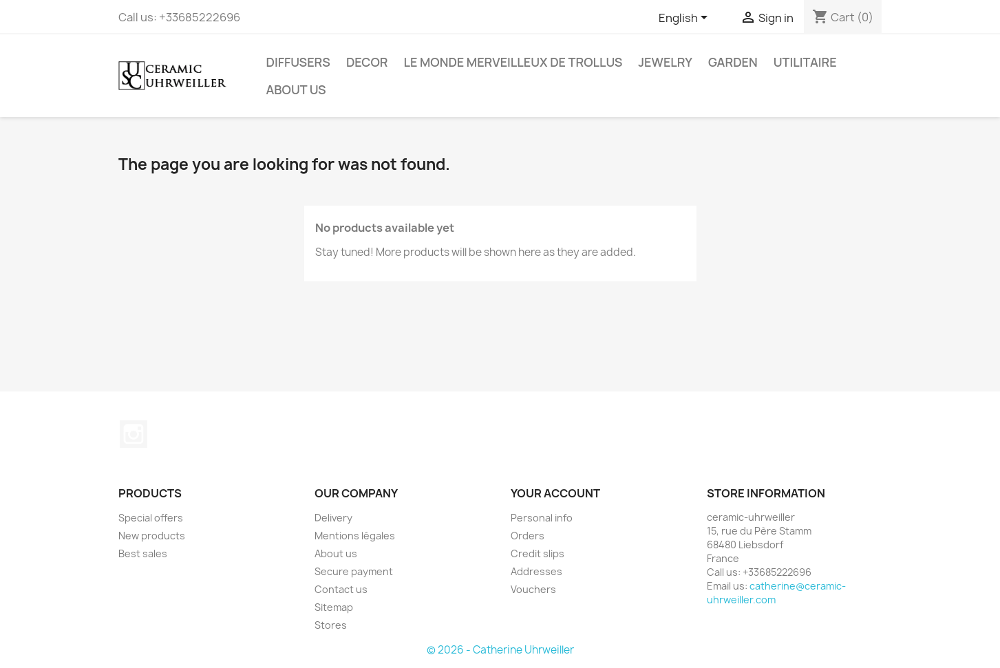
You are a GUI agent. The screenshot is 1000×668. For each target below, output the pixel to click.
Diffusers (298, 62)
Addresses (536, 571)
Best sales (142, 553)
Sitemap (334, 607)
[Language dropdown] (685, 18)
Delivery (333, 517)
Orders (527, 535)
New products (151, 535)
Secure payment (354, 571)
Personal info (542, 517)
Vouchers (533, 589)
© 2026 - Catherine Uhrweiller (500, 650)
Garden (733, 62)
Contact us (341, 589)
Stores (331, 625)
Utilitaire (805, 62)
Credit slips (537, 553)
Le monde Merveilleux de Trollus (513, 62)
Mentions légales (355, 535)
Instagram (133, 434)
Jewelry (665, 62)
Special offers (150, 517)
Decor (367, 62)
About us (296, 89)
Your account (555, 493)
